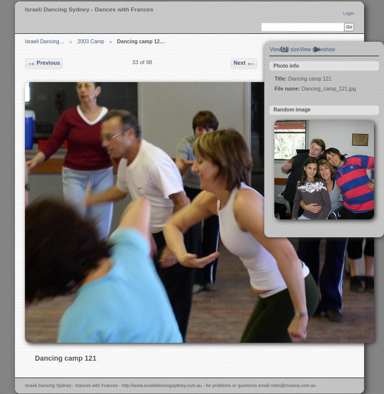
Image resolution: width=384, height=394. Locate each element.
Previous (43, 64)
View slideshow (317, 49)
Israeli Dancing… (44, 41)
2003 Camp (90, 41)
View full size (285, 49)
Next (243, 64)
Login (348, 13)
